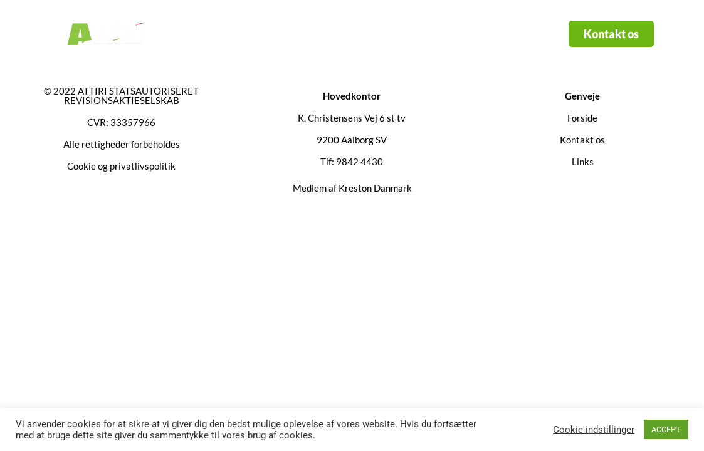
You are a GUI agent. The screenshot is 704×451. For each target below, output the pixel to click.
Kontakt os (447, 34)
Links (381, 34)
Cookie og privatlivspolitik (121, 166)
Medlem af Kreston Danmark (352, 188)
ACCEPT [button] (666, 429)
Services (314, 34)
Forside (242, 34)
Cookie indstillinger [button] (593, 429)
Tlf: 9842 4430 (351, 161)
